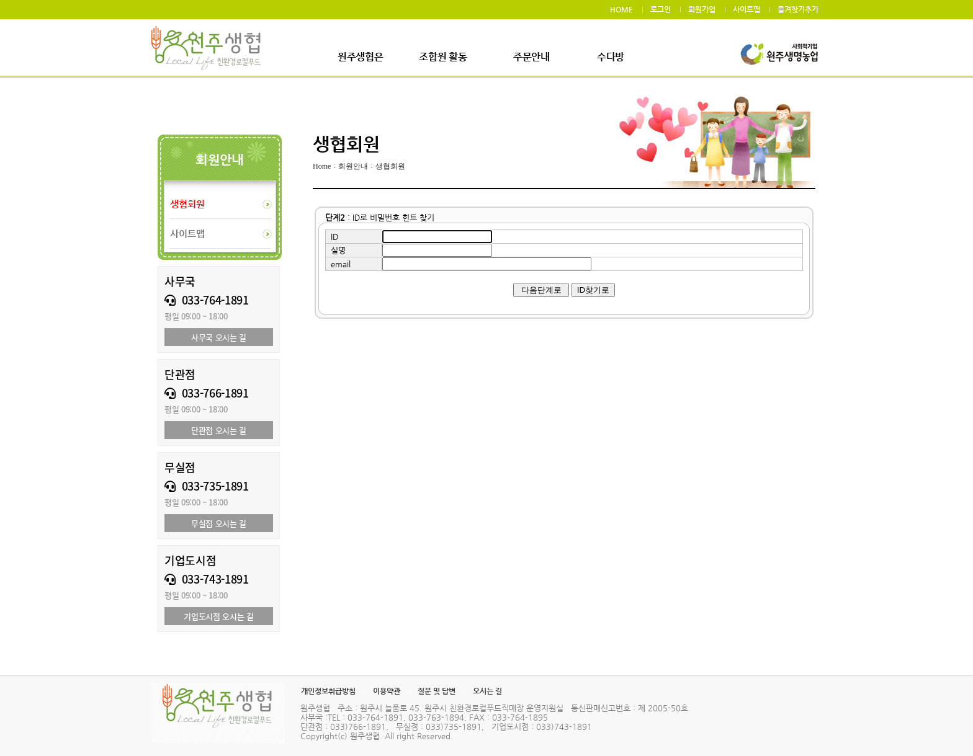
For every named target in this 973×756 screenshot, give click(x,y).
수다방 (610, 57)
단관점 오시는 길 (218, 430)
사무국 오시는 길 (218, 337)
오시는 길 (487, 691)
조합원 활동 (443, 57)
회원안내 (353, 166)
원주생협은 (360, 57)
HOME (621, 9)
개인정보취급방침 (328, 691)
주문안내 (531, 57)
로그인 (660, 9)
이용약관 (386, 691)
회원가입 (701, 9)
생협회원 (390, 166)
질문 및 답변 (436, 691)
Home (322, 166)
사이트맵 (746, 9)
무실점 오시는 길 (218, 523)
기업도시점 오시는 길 (218, 616)
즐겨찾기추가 (798, 9)
